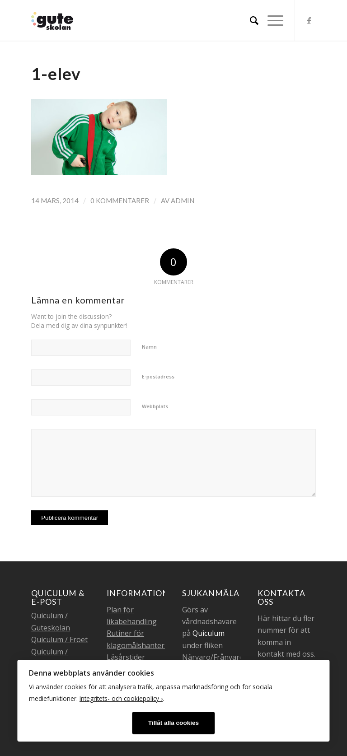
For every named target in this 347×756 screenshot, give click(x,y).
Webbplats (155, 406)
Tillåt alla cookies (173, 722)
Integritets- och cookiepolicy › (121, 698)
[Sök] (249, 20)
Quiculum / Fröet (59, 639)
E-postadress (158, 376)
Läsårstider (126, 657)
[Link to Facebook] (309, 20)
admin (182, 200)
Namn (149, 346)
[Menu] (270, 20)
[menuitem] (249, 20)
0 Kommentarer (119, 200)
